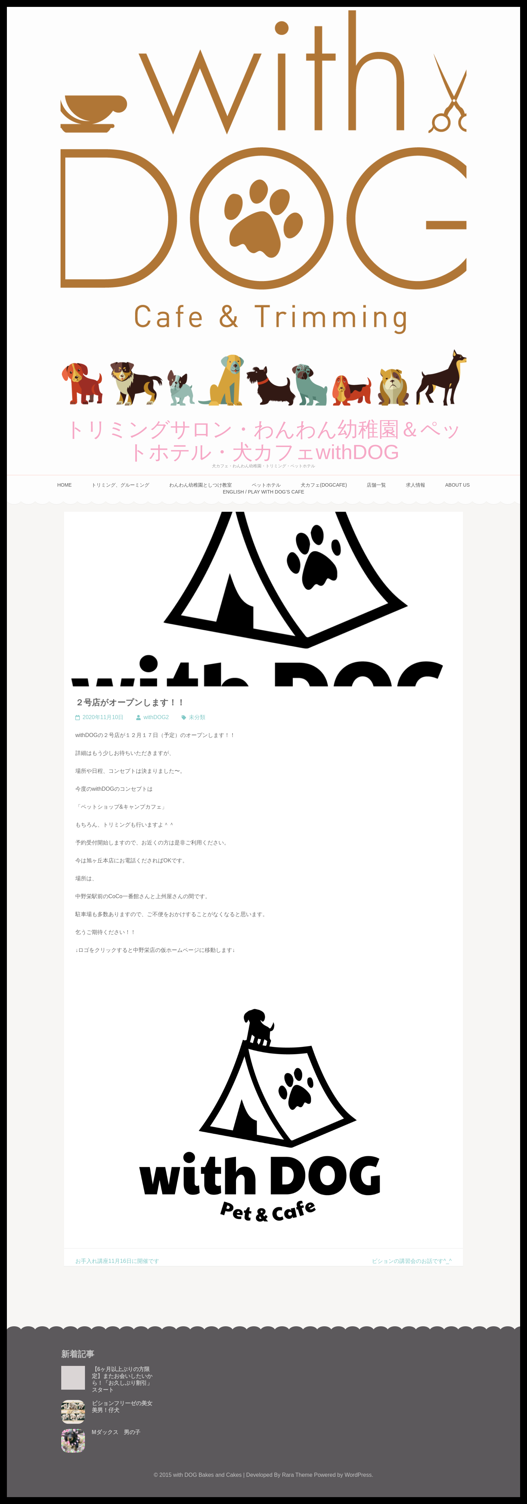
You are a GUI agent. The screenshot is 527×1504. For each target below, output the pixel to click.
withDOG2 (156, 717)
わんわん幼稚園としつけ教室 (200, 485)
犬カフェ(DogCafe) (324, 485)
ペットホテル (266, 485)
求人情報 (415, 485)
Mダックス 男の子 (116, 1432)
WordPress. (359, 1475)
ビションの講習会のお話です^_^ (412, 1261)
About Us (457, 485)
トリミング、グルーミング (120, 485)
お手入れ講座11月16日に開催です (117, 1261)
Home (64, 485)
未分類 (197, 717)
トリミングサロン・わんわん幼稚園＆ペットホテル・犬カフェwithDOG (263, 441)
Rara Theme (298, 1475)
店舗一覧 (376, 485)
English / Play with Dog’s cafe (263, 492)
